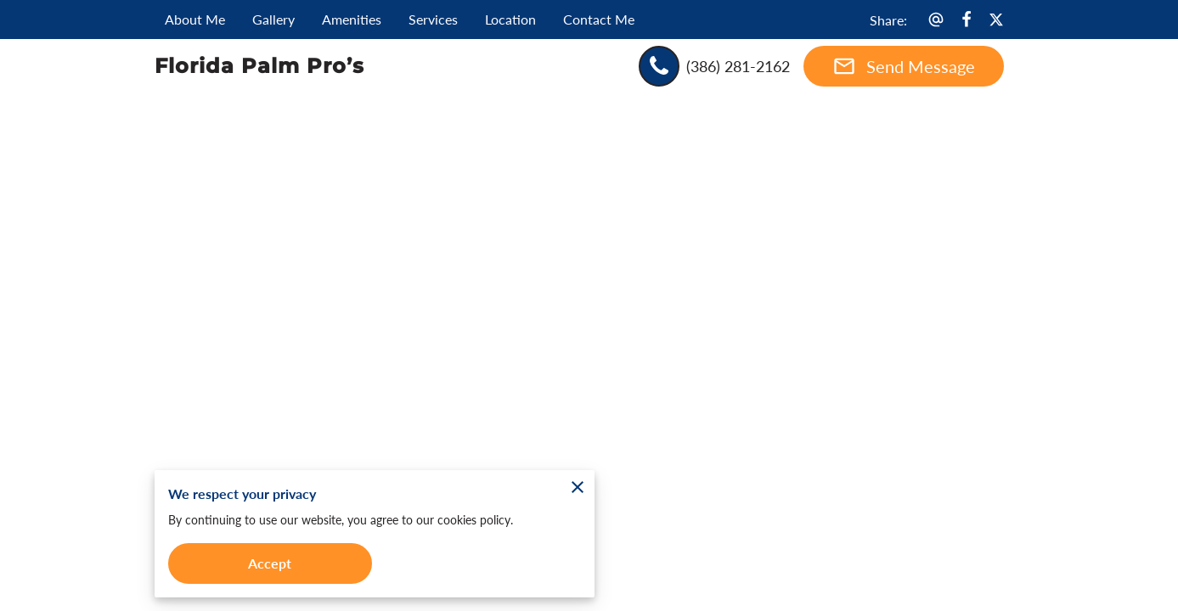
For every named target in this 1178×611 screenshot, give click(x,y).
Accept (270, 563)
